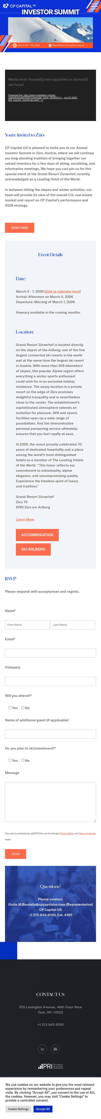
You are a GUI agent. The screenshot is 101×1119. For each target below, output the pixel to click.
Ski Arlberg (33, 549)
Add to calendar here (62, 291)
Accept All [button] (43, 1109)
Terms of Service (87, 840)
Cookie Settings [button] (18, 1109)
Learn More (25, 519)
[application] (50, 95)
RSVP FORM (20, 228)
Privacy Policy (67, 840)
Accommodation (37, 535)
